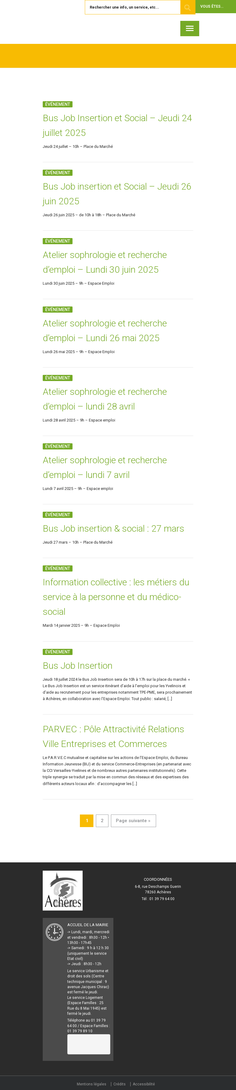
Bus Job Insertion (77, 665)
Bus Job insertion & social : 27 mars (113, 528)
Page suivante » (133, 820)
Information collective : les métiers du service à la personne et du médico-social (116, 597)
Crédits (119, 1084)
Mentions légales (91, 1084)
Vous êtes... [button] (211, 6)
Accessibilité (144, 1084)
